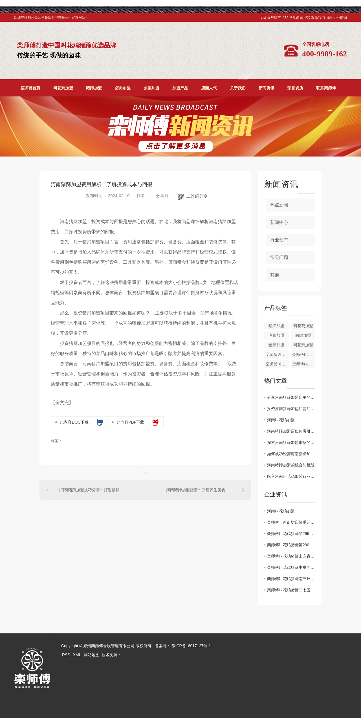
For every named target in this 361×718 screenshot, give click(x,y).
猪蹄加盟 (94, 88)
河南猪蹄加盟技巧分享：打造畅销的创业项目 (92, 490)
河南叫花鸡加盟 (281, 420)
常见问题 (296, 18)
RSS (66, 655)
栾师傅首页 (30, 88)
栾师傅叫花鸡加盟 (303, 364)
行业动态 (279, 239)
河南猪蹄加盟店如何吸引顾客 (291, 431)
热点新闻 (279, 204)
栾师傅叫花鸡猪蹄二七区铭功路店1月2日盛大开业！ (291, 590)
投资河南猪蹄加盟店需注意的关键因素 (291, 408)
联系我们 (318, 18)
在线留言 (274, 18)
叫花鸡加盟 (63, 88)
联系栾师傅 (326, 88)
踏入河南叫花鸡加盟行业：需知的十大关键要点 (291, 476)
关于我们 (238, 88)
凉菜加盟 (151, 88)
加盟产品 (180, 88)
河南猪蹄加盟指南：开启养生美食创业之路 (203, 490)
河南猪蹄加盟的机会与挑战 (290, 465)
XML (77, 655)
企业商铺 (340, 18)
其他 (274, 274)
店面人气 (209, 88)
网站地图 (92, 655)
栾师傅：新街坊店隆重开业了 (291, 522)
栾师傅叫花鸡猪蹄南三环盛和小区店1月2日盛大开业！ (291, 578)
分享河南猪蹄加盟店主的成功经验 (291, 397)
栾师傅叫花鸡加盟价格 (277, 354)
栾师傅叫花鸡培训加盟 (303, 354)
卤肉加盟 (123, 88)
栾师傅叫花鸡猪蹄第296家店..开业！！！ (291, 533)
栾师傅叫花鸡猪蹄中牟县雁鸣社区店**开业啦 (291, 567)
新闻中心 (279, 222)
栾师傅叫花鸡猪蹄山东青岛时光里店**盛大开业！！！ (291, 556)
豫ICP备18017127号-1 (191, 646)
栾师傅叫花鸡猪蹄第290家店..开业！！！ (291, 545)
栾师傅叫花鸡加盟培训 (277, 364)
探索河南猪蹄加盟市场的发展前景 (291, 442)
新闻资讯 (266, 88)
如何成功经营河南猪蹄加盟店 (291, 453)
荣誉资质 (295, 88)
